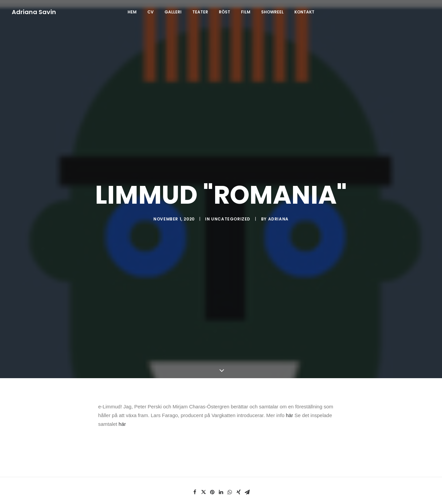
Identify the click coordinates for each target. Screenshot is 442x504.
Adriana (278, 211)
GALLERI (173, 12)
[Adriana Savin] (34, 12)
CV (150, 12)
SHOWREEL (272, 12)
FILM (245, 12)
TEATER (200, 12)
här (289, 400)
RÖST (224, 12)
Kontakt (304, 12)
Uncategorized (230, 211)
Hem (132, 12)
